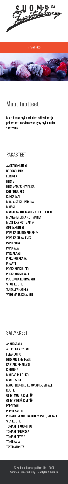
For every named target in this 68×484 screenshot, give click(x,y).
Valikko (34, 47)
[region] (34, 67)
